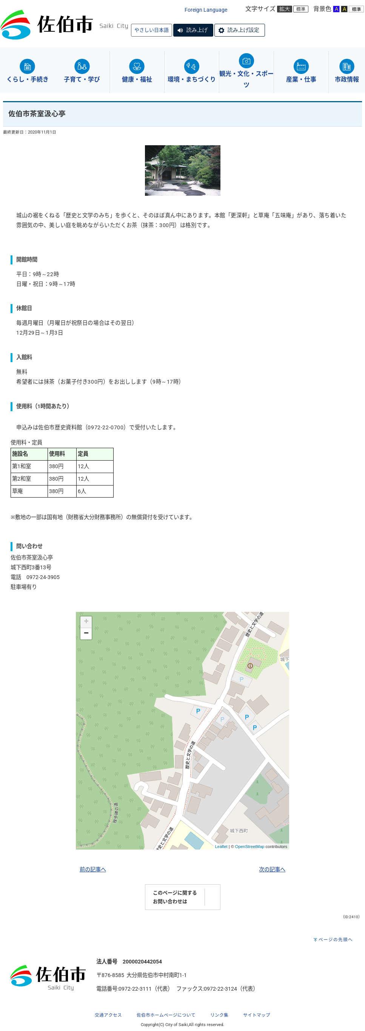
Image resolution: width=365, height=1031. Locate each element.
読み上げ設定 (243, 30)
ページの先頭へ (336, 939)
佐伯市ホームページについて (166, 1015)
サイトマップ (256, 1015)
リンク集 (219, 1015)
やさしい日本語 (151, 30)
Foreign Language (206, 10)
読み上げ (197, 30)
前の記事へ (93, 870)
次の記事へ (272, 870)
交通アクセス (108, 1015)
